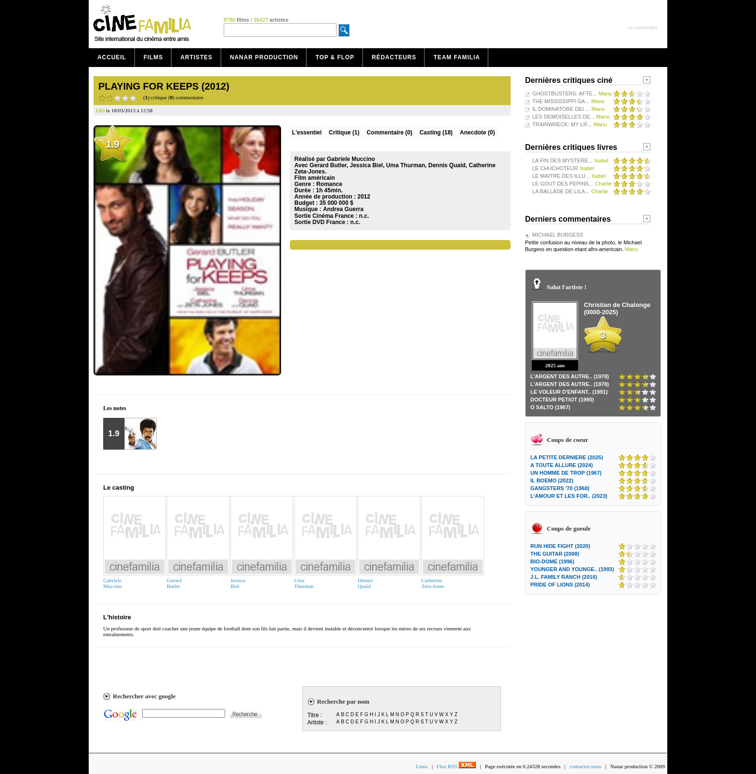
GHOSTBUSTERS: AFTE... (564, 93)
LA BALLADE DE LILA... (561, 191)
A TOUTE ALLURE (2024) (561, 465)
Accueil (111, 57)
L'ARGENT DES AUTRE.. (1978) (569, 376)
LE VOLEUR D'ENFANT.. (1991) (569, 392)
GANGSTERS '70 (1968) (559, 488)
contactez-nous (585, 766)
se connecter (642, 27)
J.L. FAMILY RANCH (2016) (563, 577)
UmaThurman (303, 583)
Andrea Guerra (343, 209)
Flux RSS (456, 766)
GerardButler (174, 583)
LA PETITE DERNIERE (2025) (566, 457)
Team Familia (456, 57)
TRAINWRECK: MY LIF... (562, 124)
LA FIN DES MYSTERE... (562, 160)
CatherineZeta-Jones (433, 583)
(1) (344, 132)
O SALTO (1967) (550, 407)
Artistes (196, 57)
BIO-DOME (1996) (552, 561)
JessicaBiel (237, 583)
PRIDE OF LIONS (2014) (560, 584)
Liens (422, 766)
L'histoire (117, 617)
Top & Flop (334, 57)
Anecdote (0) (477, 132)
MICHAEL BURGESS (557, 235)
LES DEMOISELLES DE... (563, 117)
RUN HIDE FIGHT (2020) (560, 546)
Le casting (118, 487)
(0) (389, 132)
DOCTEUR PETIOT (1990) (562, 399)
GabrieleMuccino (112, 583)
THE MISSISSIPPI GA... (561, 101)
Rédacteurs (394, 57)
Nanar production (264, 57)
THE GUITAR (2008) (554, 554)
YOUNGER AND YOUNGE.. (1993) (572, 569)
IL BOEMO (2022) (551, 480)
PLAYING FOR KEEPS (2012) (164, 86)
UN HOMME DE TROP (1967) (566, 473)
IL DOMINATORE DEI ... (561, 109)
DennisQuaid (365, 583)
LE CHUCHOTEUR (555, 168)
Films (153, 57)
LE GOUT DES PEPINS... (562, 184)
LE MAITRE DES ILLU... (561, 176)
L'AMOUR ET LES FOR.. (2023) (569, 496)
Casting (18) (436, 132)
